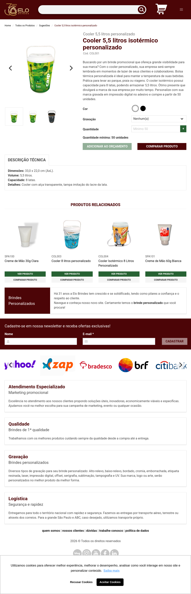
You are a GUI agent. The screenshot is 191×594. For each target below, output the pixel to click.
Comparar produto (162, 146)
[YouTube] (96, 553)
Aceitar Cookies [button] (110, 582)
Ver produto (25, 274)
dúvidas (91, 530)
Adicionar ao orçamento (107, 146)
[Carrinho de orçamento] (161, 9)
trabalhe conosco (111, 530)
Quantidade (90, 129)
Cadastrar (174, 341)
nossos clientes (73, 530)
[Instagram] (86, 553)
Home (8, 25)
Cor (85, 109)
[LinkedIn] (114, 553)
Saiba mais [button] (111, 570)
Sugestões (44, 25)
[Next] (70, 68)
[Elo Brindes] (17, 9)
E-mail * (88, 334)
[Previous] (11, 68)
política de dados (137, 530)
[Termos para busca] (92, 9)
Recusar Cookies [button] (81, 582)
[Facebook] (105, 553)
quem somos (51, 530)
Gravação (89, 119)
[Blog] (77, 553)
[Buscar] (142, 9)
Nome (9, 334)
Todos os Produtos (25, 25)
